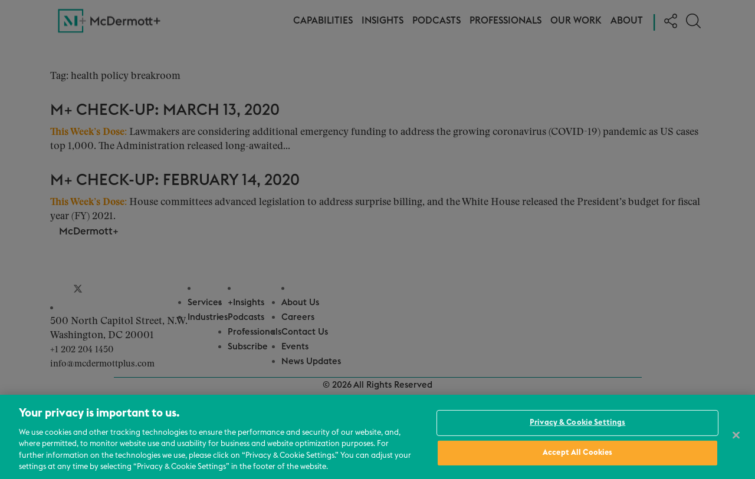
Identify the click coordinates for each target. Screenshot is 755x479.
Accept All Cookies (577, 453)
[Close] (736, 435)
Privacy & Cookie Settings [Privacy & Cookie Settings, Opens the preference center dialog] (577, 423)
